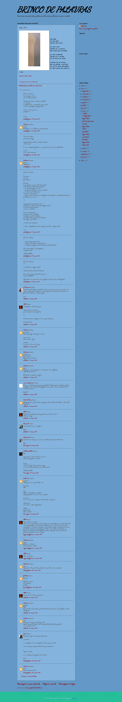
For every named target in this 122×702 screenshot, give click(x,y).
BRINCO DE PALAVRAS (54, 9)
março (84, 151)
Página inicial (49, 684)
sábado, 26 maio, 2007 (30, 597)
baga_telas (85, 118)
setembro (85, 99)
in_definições (86, 116)
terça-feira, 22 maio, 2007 (32, 570)
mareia (84, 124)
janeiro (84, 157)
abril (84, 148)
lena (24, 634)
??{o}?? (84, 129)
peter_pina (27, 287)
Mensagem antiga (67, 684)
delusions (26, 437)
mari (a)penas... (28, 383)
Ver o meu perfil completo (88, 29)
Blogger (74, 698)
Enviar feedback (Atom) (34, 688)
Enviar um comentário (29, 676)
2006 (82, 160)
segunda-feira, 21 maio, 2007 (32, 534)
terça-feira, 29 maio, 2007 (31, 661)
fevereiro (85, 154)
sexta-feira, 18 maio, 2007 (31, 119)
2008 (82, 86)
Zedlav (25, 576)
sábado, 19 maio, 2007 (30, 299)
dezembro (85, 91)
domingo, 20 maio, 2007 (31, 445)
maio (84, 111)
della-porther (28, 451)
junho (84, 108)
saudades (85, 131)
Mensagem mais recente (28, 684)
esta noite (85, 145)
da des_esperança (88, 121)
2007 (82, 89)
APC (24, 304)
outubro (85, 97)
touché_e (85, 139)
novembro (85, 94)
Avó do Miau (27, 400)
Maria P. (26, 423)
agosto (84, 102)
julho (84, 105)
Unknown (26, 124)
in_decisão (85, 137)
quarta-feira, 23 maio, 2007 (32, 587)
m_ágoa (84, 113)
